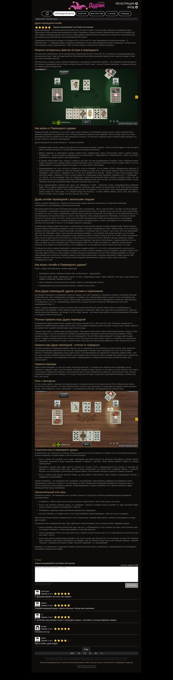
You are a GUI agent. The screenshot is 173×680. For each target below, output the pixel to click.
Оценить (131, 585)
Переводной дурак (64, 14)
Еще (86, 649)
